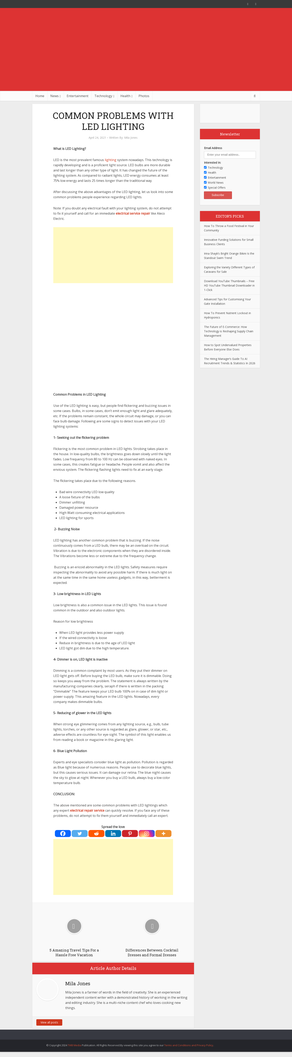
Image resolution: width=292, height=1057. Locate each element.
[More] (163, 833)
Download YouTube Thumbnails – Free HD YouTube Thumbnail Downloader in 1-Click (229, 285)
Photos (144, 96)
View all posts (49, 1022)
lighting (110, 160)
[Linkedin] (113, 833)
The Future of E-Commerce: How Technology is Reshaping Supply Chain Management (228, 331)
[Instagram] (147, 833)
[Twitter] (80, 833)
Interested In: (212, 162)
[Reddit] (96, 833)
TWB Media (74, 1045)
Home (39, 96)
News (54, 96)
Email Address (213, 148)
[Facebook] (63, 833)
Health (125, 96)
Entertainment (77, 96)
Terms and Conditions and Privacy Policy (188, 1045)
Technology (103, 96)
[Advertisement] (146, 61)
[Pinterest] (130, 833)
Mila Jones (131, 137)
